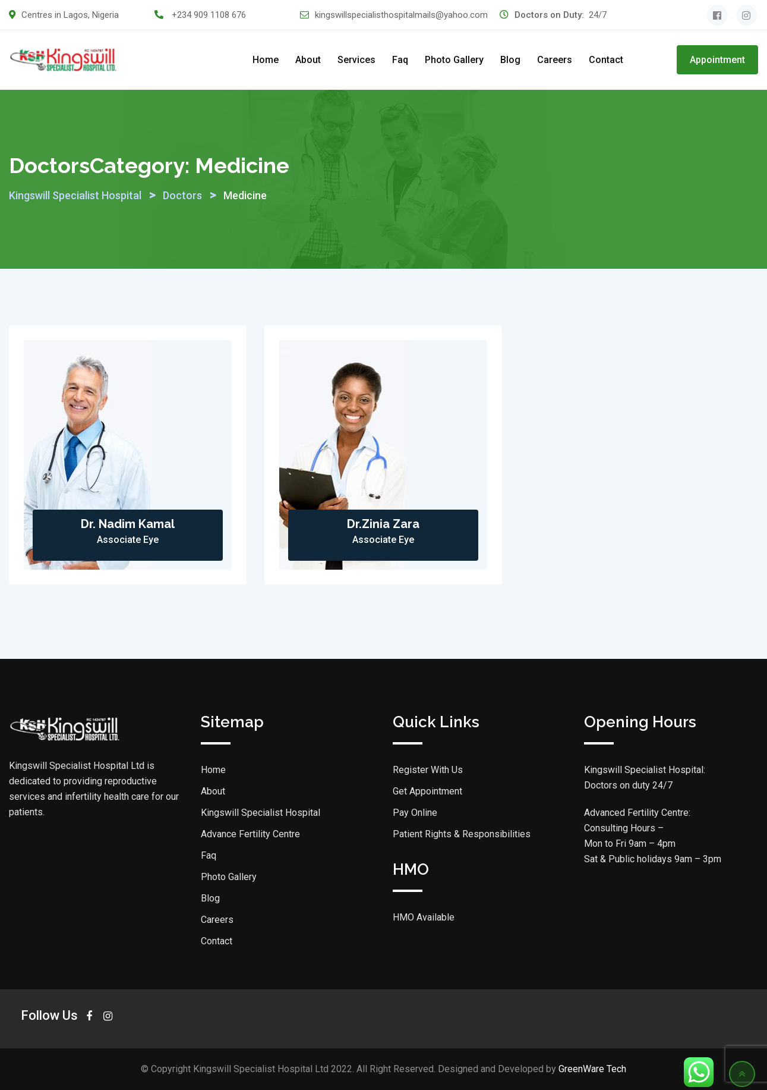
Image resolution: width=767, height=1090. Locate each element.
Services (356, 59)
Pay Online (415, 812)
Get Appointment (427, 791)
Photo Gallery (454, 59)
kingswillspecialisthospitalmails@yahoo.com (401, 15)
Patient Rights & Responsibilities (462, 834)
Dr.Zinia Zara (383, 524)
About (308, 59)
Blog (510, 59)
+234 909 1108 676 (209, 15)
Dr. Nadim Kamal (128, 524)
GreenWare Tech (592, 1069)
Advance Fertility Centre (250, 834)
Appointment (717, 59)
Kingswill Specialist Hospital (260, 812)
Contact (606, 59)
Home (265, 59)
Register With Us (428, 769)
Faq (400, 59)
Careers (554, 59)
